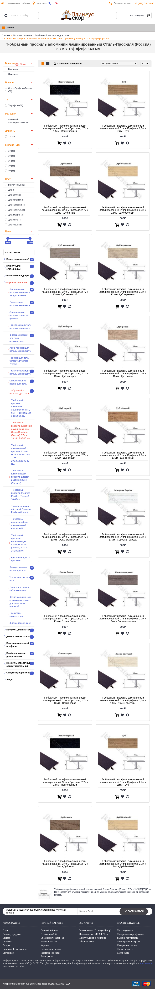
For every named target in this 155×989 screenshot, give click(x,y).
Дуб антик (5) (13, 195)
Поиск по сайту (125, 949)
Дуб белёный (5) (14, 200)
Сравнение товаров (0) (69, 63)
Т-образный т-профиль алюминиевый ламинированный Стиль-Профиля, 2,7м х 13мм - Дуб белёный (123, 210)
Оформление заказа (51, 949)
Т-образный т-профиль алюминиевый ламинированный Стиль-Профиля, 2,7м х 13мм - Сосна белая (65, 619)
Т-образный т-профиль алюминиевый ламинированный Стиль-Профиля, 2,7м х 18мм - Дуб (123, 782)
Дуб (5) (10, 190)
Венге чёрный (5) (15, 185)
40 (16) (10, 171)
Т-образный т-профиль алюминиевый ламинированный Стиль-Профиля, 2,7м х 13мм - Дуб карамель (123, 292)
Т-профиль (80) (14, 105)
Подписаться (134, 911)
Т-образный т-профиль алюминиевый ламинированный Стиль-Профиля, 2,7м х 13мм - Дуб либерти (65, 373)
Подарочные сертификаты (130, 934)
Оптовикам (8, 953)
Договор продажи (12, 934)
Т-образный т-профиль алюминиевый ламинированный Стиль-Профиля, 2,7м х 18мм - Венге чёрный (65, 782)
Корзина (45, 945)
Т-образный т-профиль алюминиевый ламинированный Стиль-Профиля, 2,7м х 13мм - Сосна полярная (123, 619)
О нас (5, 930)
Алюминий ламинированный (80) (17, 121)
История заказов (49, 941)
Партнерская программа (129, 941)
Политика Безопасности (15, 949)
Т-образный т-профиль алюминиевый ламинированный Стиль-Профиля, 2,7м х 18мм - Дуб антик (65, 864)
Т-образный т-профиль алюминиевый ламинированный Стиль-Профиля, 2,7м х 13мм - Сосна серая (65, 700)
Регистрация (47, 956)
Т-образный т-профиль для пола (52, 35)
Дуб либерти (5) (14, 215)
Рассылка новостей (50, 953)
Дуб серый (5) (13, 225)
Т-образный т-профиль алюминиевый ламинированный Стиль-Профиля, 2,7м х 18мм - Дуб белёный (123, 864)
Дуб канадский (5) (15, 205)
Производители (125, 930)
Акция (9, 679)
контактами (146, 963)
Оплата (6, 938)
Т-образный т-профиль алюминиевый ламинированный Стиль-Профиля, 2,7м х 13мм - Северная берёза (123, 537)
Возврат (7, 945)
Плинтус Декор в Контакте (92, 938)
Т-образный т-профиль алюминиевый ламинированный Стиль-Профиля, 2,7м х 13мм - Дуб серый (65, 455)
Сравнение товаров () (52, 938)
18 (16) (10, 156)
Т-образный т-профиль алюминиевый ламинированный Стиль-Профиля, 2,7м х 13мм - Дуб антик (65, 210)
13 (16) (10, 151)
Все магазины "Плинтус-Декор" (95, 930)
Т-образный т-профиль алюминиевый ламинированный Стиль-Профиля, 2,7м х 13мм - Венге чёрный (65, 128)
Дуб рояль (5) (13, 220)
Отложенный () (49, 934)
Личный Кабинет (49, 930)
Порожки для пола (22, 35)
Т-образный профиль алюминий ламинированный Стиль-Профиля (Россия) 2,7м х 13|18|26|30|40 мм (56, 38)
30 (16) (10, 166)
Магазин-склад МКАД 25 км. (94, 934)
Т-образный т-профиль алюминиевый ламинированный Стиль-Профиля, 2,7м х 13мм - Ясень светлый (123, 700)
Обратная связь (87, 941)
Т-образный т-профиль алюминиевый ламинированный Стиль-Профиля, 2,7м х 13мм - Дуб (123, 128)
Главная (6, 35)
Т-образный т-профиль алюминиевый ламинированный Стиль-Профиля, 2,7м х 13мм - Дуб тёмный (123, 455)
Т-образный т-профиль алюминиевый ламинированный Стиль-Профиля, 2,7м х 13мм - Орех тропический (65, 537)
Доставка (7, 941)
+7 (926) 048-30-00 (144, 3)
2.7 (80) (10, 137)
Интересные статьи (127, 945)
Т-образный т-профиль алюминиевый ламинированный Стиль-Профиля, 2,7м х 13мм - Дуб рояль (123, 373)
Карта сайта (123, 953)
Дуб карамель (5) (15, 210)
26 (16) (10, 161)
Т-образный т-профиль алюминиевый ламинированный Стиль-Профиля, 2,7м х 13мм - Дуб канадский (65, 292)
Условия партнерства (127, 938)
